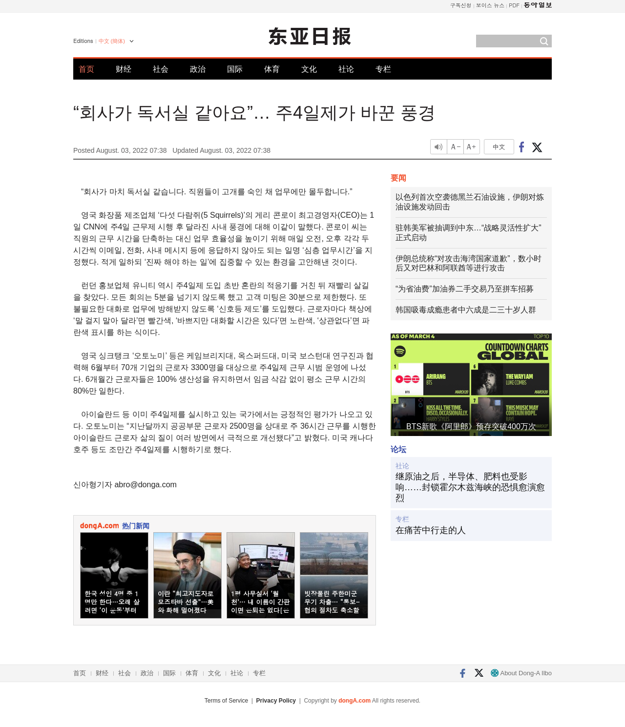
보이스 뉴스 (490, 5)
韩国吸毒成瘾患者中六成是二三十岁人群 (466, 310)
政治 (198, 69)
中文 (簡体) (112, 41)
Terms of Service (226, 700)
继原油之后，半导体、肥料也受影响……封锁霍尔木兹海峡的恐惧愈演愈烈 (470, 487)
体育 (272, 69)
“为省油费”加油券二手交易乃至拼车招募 (465, 289)
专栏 (383, 69)
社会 (160, 69)
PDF (514, 5)
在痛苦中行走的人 (431, 530)
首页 (86, 69)
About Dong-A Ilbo (521, 673)
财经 (123, 69)
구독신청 (461, 5)
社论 (346, 69)
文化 (309, 69)
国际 (235, 69)
